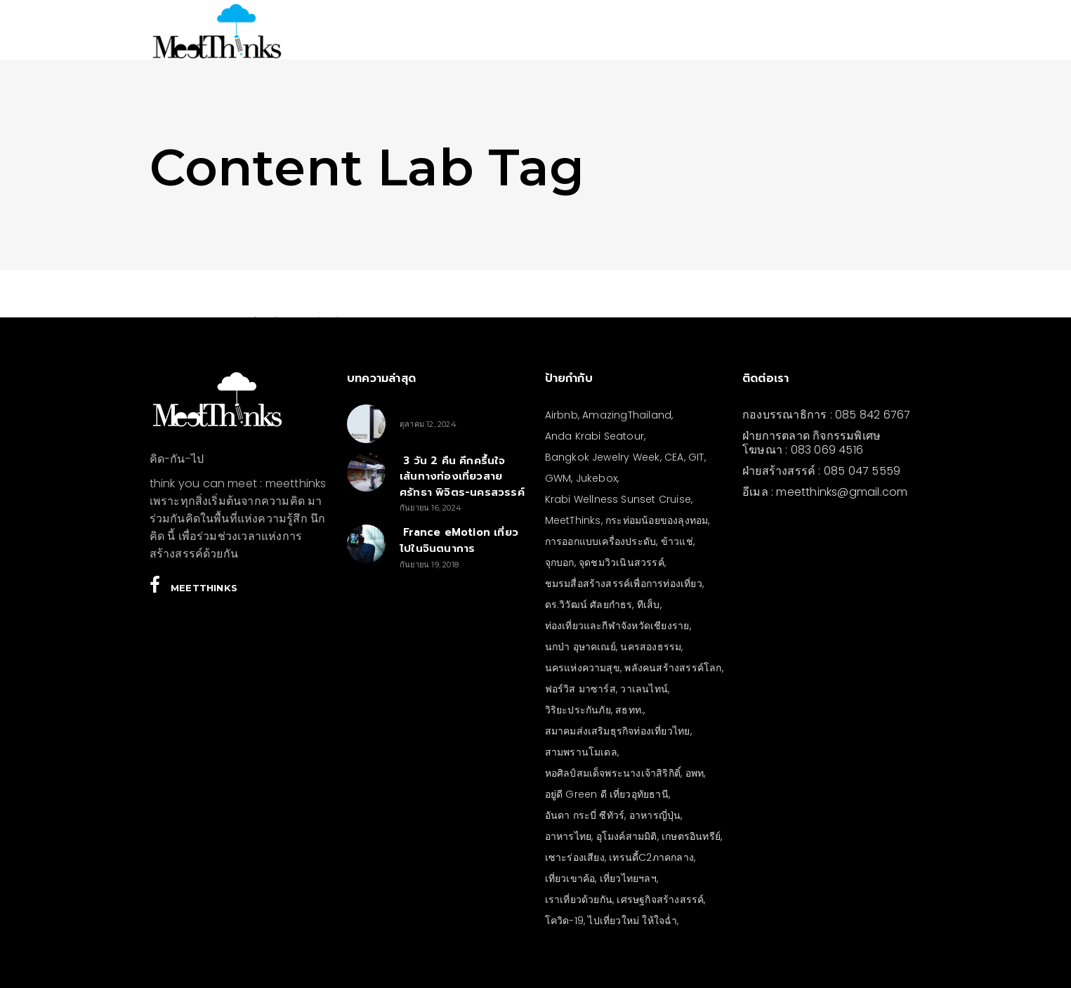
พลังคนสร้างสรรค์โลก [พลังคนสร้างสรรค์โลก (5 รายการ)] (672, 668)
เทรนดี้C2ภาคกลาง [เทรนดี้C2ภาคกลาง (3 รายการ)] (651, 857)
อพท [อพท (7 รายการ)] (694, 773)
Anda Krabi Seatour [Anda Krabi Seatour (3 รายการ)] (595, 436)
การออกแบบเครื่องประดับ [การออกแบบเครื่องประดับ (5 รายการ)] (601, 541)
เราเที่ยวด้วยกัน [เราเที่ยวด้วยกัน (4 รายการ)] (578, 900)
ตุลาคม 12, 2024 (428, 424)
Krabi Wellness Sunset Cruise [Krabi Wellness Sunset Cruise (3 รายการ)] (618, 499)
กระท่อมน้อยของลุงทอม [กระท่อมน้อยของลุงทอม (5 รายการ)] (656, 520)
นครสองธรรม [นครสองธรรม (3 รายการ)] (650, 647)
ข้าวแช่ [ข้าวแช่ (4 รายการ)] (677, 541)
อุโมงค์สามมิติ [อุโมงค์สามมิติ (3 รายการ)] (626, 836)
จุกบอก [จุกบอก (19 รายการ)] (559, 562)
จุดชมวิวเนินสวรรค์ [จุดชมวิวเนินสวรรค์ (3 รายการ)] (621, 562)
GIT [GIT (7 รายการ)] (696, 457)
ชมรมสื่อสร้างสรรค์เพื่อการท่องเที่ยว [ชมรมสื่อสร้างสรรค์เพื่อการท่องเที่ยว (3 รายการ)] (623, 584)
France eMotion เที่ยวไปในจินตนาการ (459, 540)
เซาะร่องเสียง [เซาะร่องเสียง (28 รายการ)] (575, 857)
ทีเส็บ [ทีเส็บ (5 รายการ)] (648, 605)
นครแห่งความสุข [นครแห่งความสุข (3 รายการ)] (582, 668)
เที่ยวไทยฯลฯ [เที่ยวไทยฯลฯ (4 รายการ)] (628, 878)
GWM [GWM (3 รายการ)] (558, 478)
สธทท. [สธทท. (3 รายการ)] (629, 710)
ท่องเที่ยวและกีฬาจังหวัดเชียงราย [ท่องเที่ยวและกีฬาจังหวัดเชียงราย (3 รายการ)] (617, 626)
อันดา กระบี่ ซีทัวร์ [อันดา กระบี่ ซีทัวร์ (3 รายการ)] (585, 815)
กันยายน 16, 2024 (430, 508)
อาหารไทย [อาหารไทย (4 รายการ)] (568, 836)
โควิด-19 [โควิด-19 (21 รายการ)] (564, 921)
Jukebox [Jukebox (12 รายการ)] (596, 478)
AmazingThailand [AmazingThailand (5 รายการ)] (626, 415)
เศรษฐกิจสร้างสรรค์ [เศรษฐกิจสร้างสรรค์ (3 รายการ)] (660, 900)
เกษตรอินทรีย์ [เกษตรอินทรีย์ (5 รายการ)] (691, 836)
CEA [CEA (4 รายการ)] (674, 457)
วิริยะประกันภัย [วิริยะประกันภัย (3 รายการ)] (578, 710)
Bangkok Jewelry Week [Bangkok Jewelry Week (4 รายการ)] (602, 457)
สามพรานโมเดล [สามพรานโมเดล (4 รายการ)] (581, 752)
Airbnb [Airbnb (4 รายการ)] (561, 415)
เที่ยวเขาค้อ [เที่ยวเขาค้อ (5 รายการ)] (570, 878)
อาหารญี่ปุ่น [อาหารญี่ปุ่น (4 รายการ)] (655, 815)
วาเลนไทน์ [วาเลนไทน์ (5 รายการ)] (644, 689)
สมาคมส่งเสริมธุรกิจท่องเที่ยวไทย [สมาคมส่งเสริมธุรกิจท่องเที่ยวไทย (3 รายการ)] (617, 731)
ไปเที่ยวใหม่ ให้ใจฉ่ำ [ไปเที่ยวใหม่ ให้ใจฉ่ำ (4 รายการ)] (632, 921)
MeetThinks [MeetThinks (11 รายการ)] (573, 520)
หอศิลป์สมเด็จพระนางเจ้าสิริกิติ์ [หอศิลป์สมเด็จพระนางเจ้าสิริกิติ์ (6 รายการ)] (613, 773)
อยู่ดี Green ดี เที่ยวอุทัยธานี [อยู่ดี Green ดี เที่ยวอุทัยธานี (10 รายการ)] (607, 794)
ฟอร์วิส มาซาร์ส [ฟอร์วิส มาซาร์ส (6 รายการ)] (580, 689)
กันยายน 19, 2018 (429, 564)
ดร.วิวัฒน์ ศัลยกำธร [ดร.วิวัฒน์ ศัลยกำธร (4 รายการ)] (589, 605)
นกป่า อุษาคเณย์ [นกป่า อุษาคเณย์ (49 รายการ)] (580, 647)
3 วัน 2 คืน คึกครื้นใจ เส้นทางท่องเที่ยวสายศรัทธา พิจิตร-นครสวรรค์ (462, 476)
